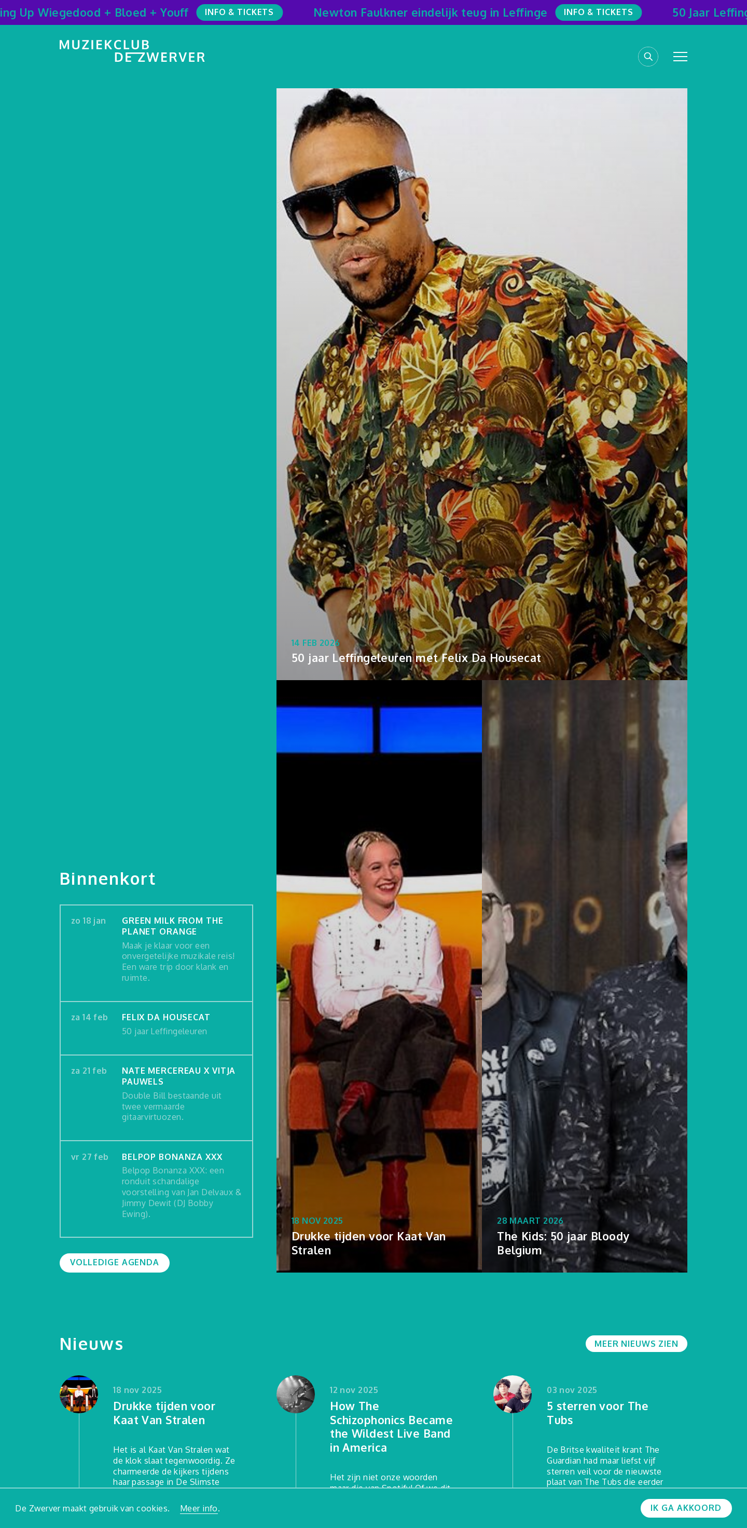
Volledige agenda (114, 1262)
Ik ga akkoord (686, 1508)
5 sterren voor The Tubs (597, 1413)
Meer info (199, 1508)
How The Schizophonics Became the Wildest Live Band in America (391, 1426)
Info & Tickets (247, 12)
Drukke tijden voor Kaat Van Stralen (164, 1413)
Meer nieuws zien (636, 1343)
